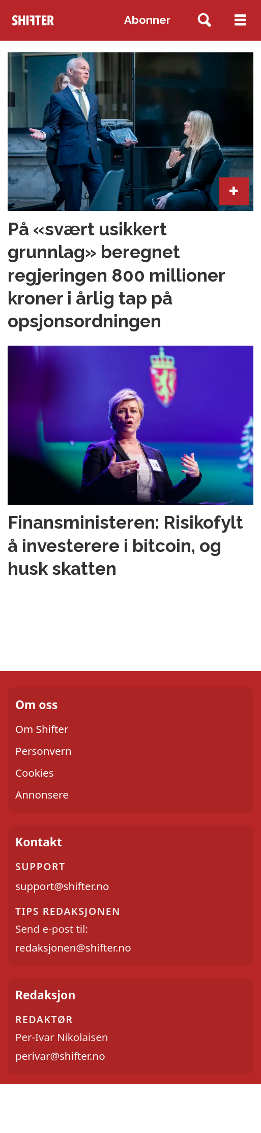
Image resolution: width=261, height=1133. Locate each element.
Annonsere (42, 794)
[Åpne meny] (240, 20)
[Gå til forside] (33, 20)
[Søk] (204, 20)
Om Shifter (41, 729)
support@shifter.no (62, 886)
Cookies (34, 772)
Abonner (147, 20)
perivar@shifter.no (60, 1056)
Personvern (43, 751)
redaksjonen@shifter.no (73, 947)
